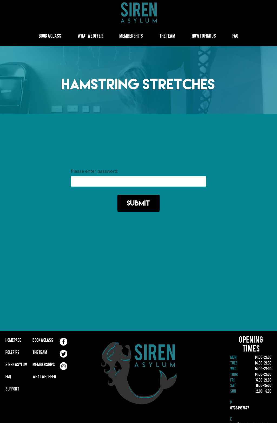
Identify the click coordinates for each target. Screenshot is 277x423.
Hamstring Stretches (138, 84)
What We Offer (90, 36)
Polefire (12, 353)
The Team (167, 36)
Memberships (131, 36)
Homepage (13, 341)
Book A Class (50, 36)
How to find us (204, 36)
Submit (138, 203)
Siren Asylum (16, 365)
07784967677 (239, 408)
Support (12, 389)
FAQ (235, 36)
